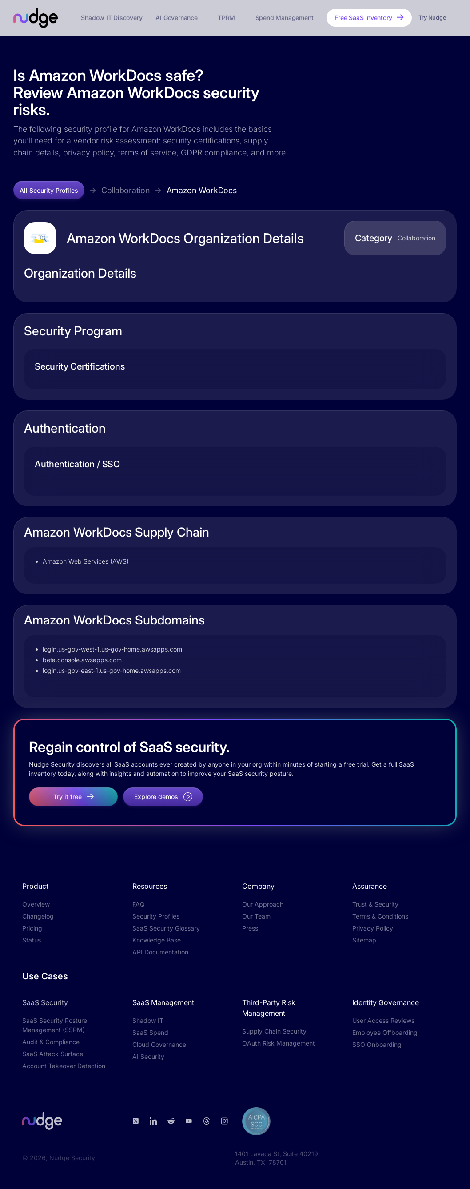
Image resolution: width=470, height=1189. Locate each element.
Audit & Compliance (51, 1042)
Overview (36, 904)
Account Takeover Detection (63, 1066)
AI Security (148, 1056)
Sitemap (364, 940)
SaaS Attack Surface (52, 1054)
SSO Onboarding (377, 1044)
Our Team (256, 916)
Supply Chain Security (274, 1031)
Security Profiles (155, 916)
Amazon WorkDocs (202, 190)
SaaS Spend (150, 1032)
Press (250, 928)
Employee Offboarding (385, 1032)
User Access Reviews (383, 1020)
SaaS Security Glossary (166, 928)
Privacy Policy (372, 928)
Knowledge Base (156, 940)
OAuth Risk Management (278, 1043)
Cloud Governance (159, 1044)
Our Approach (262, 904)
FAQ (138, 904)
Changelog (38, 916)
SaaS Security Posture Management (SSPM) (54, 1025)
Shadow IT (147, 1020)
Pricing (32, 928)
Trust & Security (375, 904)
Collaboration (125, 190)
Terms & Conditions (380, 916)
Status (31, 940)
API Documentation (160, 952)
